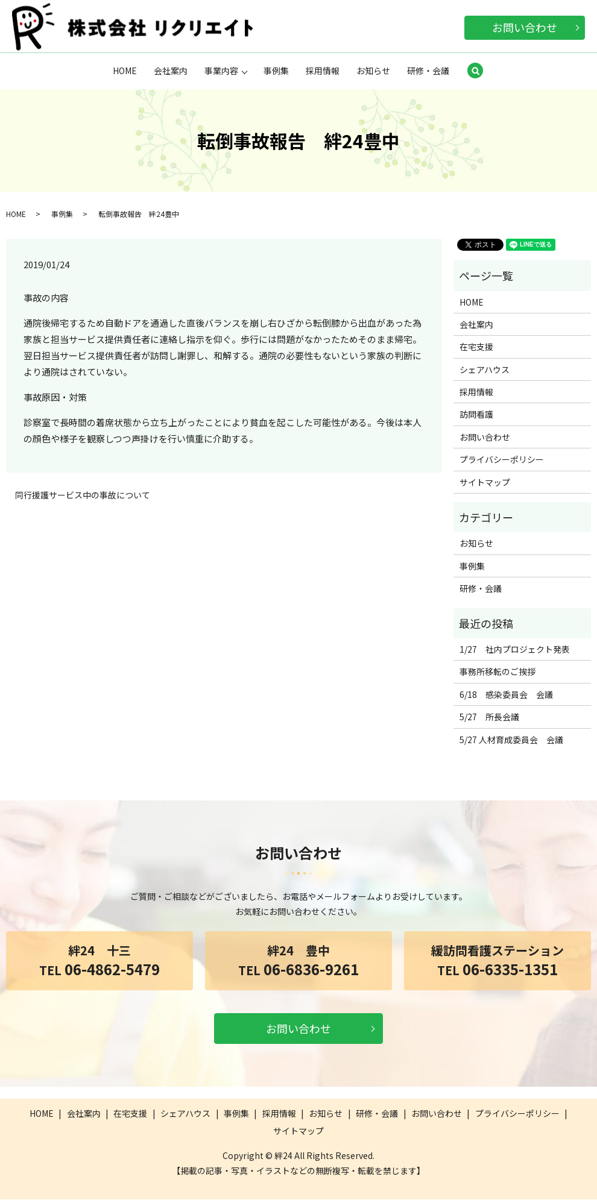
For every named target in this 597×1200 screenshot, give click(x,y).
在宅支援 (476, 347)
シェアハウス (485, 370)
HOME (125, 70)
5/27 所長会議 (489, 717)
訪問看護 (476, 415)
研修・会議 (428, 70)
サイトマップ (485, 483)
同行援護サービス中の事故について (82, 495)
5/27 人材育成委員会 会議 (511, 740)
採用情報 (323, 70)
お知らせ (373, 70)
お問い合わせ (524, 27)
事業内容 (221, 70)
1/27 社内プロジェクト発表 (515, 650)
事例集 (276, 70)
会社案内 (171, 70)
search (475, 72)
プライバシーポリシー (502, 460)
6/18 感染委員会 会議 (506, 695)
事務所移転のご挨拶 (497, 672)
